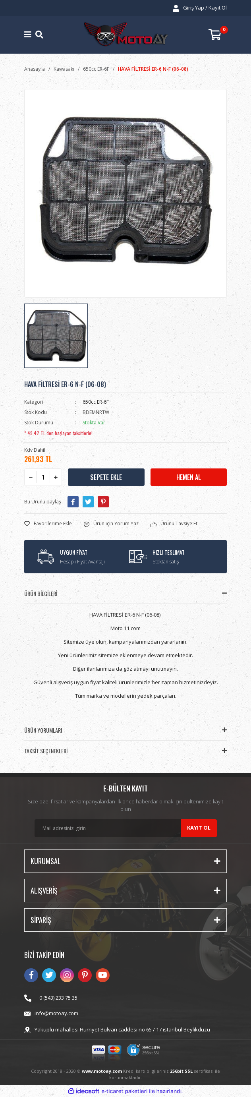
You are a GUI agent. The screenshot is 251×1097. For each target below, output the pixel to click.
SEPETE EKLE (106, 477)
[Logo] (126, 35)
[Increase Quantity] (56, 477)
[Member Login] (200, 8)
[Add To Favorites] (48, 523)
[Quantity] (43, 477)
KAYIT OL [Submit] (198, 827)
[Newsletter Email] (126, 828)
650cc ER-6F (96, 402)
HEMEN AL (188, 477)
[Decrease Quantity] (31, 477)
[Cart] (218, 35)
